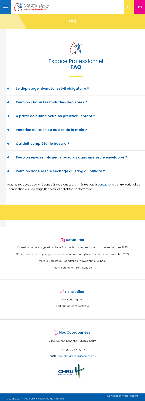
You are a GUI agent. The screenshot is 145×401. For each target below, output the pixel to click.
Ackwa (134, 396)
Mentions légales (72, 299)
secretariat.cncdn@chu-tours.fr (77, 356)
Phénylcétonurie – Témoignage (72, 267)
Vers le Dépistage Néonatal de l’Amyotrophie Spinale (72, 261)
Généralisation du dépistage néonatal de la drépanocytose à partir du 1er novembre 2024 (72, 254)
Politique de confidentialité (72, 306)
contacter (104, 184)
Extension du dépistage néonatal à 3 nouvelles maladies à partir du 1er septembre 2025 (72, 247)
